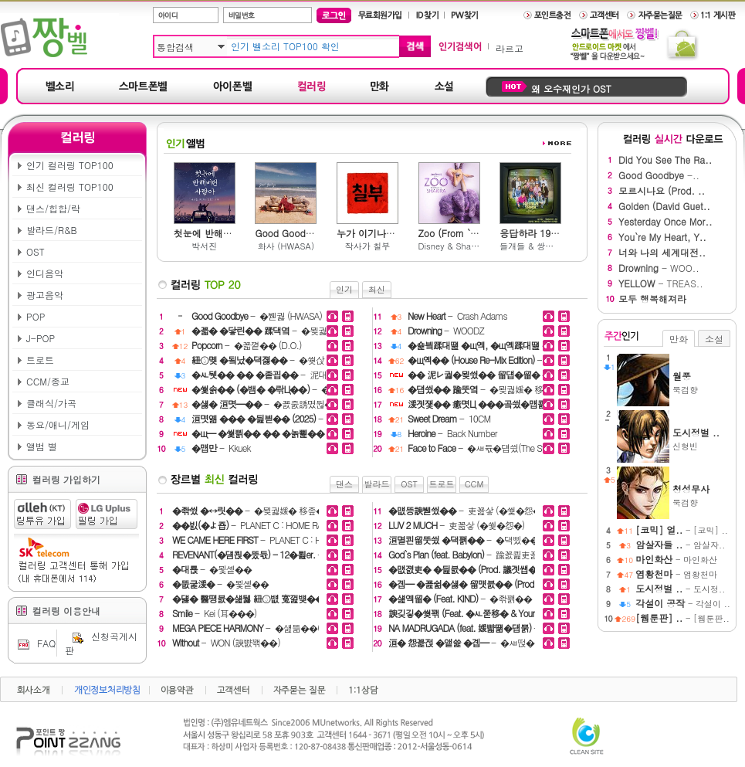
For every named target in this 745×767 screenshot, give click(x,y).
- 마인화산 (676, 559)
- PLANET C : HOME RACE (253, 524)
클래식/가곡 (51, 402)
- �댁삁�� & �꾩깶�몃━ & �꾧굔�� (264, 418)
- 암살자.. (680, 545)
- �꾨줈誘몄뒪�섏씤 (264, 403)
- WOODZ (446, 330)
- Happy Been (488, 627)
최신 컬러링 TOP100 (69, 186)
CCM (474, 484)
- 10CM (449, 418)
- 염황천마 (676, 574)
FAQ (35, 643)
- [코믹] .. (681, 530)
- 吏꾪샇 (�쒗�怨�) (466, 510)
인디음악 (44, 273)
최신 (376, 289)
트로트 (40, 359)
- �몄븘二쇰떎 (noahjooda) (481, 344)
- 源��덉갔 (504, 583)
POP (35, 316)
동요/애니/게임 (58, 424)
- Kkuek (221, 447)
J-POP (40, 337)
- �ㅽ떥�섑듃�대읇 (482, 642)
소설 (714, 338)
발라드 (377, 484)
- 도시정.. (680, 589)
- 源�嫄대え (481, 359)
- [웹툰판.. (682, 618)
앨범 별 (41, 446)
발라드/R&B (51, 229)
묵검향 (701, 382)
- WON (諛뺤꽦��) (226, 642)
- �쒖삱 (257, 359)
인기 (344, 289)
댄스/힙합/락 (53, 208)
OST (35, 251)
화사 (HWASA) (286, 246)
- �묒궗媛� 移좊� (264, 330)
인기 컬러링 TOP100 (69, 164)
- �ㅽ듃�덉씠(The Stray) (481, 447)
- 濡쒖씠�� (264, 432)
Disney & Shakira (449, 246)
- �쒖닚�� (481, 374)
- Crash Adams (457, 315)
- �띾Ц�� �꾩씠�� (264, 388)
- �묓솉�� (212, 568)
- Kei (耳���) (214, 612)
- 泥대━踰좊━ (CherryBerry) (264, 374)
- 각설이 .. (682, 603)
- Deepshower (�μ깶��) (526, 612)
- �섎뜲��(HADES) (261, 627)
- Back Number (452, 432)
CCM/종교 (47, 381)
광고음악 (44, 294)
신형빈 (701, 439)
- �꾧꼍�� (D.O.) (246, 344)
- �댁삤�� (463, 539)
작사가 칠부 (368, 246)
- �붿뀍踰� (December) (481, 403)
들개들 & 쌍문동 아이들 (530, 246)
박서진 (204, 246)
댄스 (344, 484)
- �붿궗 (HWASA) (256, 315)
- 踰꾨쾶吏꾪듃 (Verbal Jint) (489, 554)
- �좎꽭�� (460, 598)
